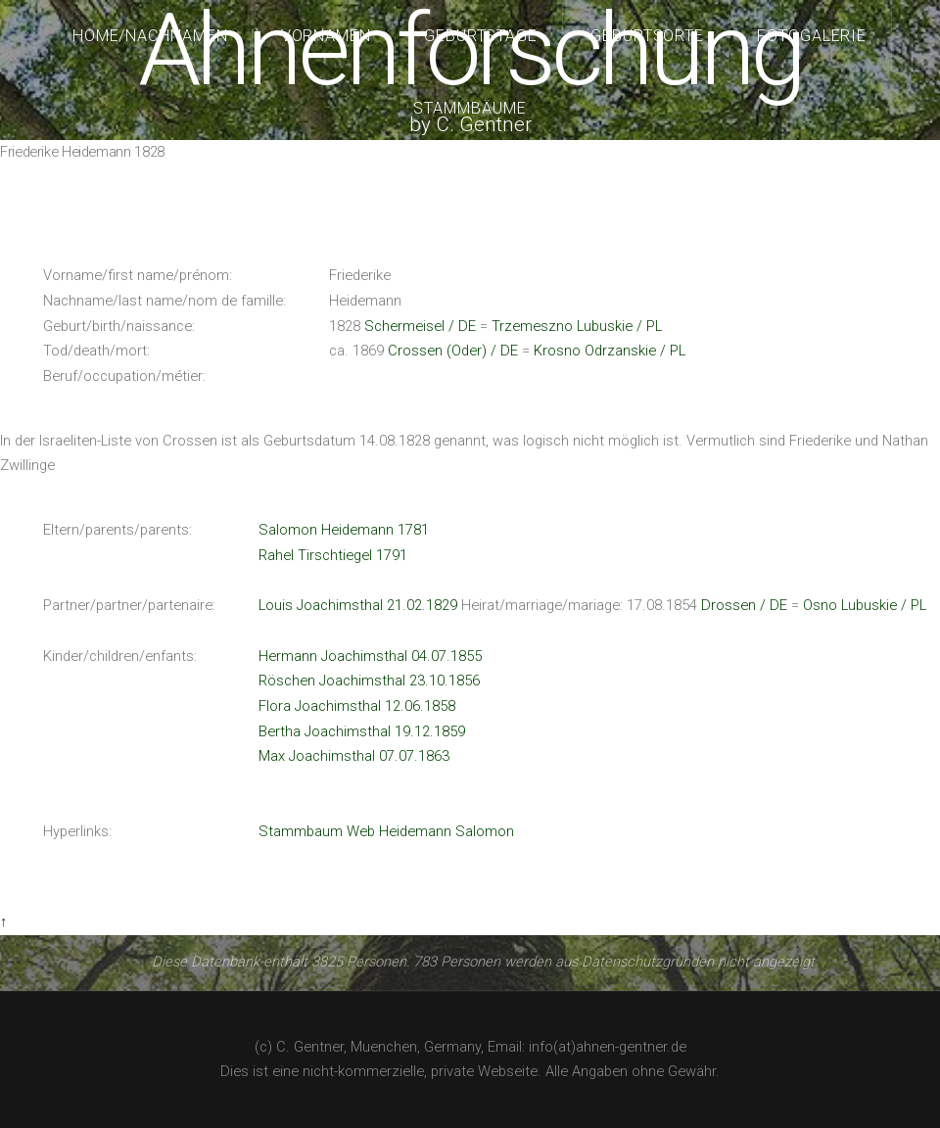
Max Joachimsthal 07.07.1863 (353, 756)
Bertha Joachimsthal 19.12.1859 (361, 731)
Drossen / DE (744, 605)
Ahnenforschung (469, 50)
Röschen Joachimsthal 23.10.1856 (369, 680)
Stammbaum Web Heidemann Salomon (386, 831)
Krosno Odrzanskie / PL (609, 350)
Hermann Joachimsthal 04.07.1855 (370, 656)
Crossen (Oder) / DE (453, 350)
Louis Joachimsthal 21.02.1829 (357, 605)
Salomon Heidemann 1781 (343, 530)
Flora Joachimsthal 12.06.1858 (356, 706)
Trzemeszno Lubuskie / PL (577, 326)
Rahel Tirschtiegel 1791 (332, 555)
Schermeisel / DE (420, 326)
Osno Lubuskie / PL (864, 605)
